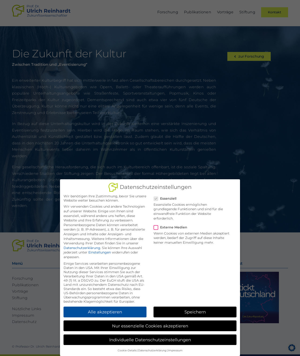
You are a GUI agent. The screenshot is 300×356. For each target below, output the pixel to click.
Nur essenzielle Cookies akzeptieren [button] (150, 324)
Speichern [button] (195, 310)
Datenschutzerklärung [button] (152, 349)
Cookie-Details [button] (127, 349)
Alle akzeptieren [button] (105, 310)
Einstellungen (99, 251)
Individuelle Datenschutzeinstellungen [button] (150, 338)
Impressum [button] (175, 349)
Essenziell (167, 197)
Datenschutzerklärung (82, 246)
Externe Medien (172, 226)
